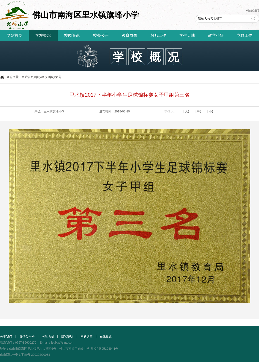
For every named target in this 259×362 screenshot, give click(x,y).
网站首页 (14, 35)
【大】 (186, 111)
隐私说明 (67, 336)
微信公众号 (27, 336)
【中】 (198, 111)
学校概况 (43, 35)
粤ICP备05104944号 (104, 348)
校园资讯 (72, 35)
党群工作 (244, 35)
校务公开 (101, 35)
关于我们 (6, 336)
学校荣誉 (55, 77)
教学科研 (216, 35)
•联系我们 (252, 10)
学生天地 (187, 35)
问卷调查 (87, 336)
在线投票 (106, 336)
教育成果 (129, 35)
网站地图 (48, 336)
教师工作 (158, 35)
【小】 (210, 111)
